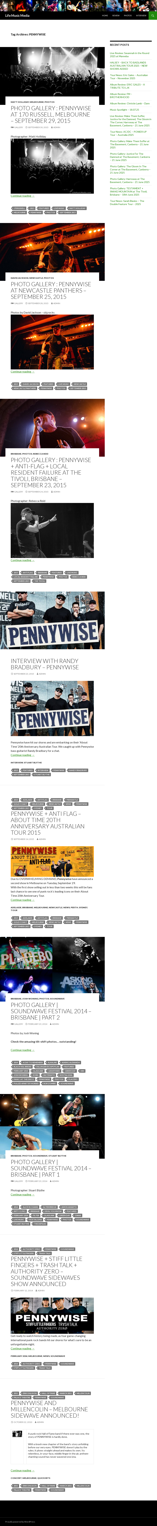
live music (59, 208)
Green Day (70, 1071)
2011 (16, 1393)
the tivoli (39, 581)
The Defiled (40, 1224)
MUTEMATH (49, 1075)
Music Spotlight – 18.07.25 (124, 109)
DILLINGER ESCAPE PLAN (47, 1067)
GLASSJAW (38, 1071)
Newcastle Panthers (25, 388)
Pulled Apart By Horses (26, 1083)
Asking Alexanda (71, 1062)
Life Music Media (17, 15)
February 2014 (21, 1071)
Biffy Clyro (20, 1211)
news (68, 804)
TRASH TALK (45, 1253)
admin (56, 127)
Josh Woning (30, 998)
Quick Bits (43, 1478)
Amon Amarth (69, 1207)
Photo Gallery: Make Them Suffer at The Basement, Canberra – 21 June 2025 (129, 144)
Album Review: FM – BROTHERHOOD (121, 95)
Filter (36, 1215)
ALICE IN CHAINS (30, 1207)
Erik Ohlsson (30, 1393)
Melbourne (37, 102)
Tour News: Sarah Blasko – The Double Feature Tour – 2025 (127, 202)
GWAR (78, 1215)
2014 (16, 1062)
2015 (32, 208)
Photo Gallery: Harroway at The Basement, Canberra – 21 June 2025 (130, 180)
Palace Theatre (22, 1397)
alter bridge (49, 1207)
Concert (16, 1478)
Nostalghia (66, 1075)
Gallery (18, 127)
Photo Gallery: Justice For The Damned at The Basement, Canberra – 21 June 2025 (130, 156)
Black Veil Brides (22, 1067)
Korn (35, 1075)
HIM (82, 1071)
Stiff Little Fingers (24, 1253)
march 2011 (66, 1393)
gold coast (20, 804)
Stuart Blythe (33, 762)
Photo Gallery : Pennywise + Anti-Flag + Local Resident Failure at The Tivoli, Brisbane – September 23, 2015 (51, 472)
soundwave (67, 1083)
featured (44, 208)
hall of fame (48, 1393)
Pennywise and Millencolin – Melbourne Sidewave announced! (49, 1409)
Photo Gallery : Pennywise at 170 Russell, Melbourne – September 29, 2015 (51, 114)
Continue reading (23, 195)
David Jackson (19, 278)
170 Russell (19, 208)
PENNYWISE (36, 212)
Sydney (38, 808)
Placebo (73, 1079)
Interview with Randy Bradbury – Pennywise (45, 664)
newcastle (80, 384)
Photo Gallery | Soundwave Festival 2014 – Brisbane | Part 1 (51, 1168)
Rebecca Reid (40, 453)
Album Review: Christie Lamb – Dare (130, 103)
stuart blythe (42, 774)
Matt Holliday (20, 102)
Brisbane (16, 453)
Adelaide (27, 800)
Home (105, 15)
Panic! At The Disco (24, 1079)
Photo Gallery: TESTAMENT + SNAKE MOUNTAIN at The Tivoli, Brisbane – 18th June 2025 (128, 191)
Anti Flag (28, 572)
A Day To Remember (33, 1062)
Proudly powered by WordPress (20, 1521)
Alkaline (52, 1062)
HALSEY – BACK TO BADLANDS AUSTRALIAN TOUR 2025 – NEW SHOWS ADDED (128, 65)
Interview (141, 15)
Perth (74, 907)
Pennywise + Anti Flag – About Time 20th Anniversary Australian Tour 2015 (48, 823)
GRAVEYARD (54, 1071)
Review (115, 15)
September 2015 (68, 212)
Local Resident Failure (26, 577)
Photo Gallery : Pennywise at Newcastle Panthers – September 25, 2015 (51, 290)
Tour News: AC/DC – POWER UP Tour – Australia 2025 (128, 133)
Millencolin (83, 1393)
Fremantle (72, 800)
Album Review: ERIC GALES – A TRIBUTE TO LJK (127, 86)
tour (49, 808)
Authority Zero (31, 1249)
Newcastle (36, 278)
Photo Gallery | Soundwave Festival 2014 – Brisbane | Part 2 (51, 1011)
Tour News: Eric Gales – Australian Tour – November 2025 (129, 77)
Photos (128, 15)
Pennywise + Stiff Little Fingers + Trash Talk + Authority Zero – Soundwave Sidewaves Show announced (46, 1271)
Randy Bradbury (78, 770)
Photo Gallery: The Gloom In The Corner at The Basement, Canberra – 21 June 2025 (130, 169)
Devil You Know (53, 1211)
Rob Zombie (50, 1083)
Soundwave (57, 998)
